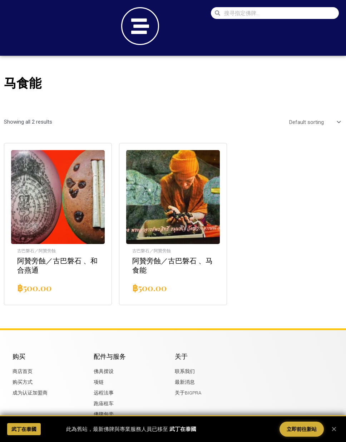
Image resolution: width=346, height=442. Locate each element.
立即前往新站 (302, 429)
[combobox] (279, 13)
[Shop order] (313, 122)
